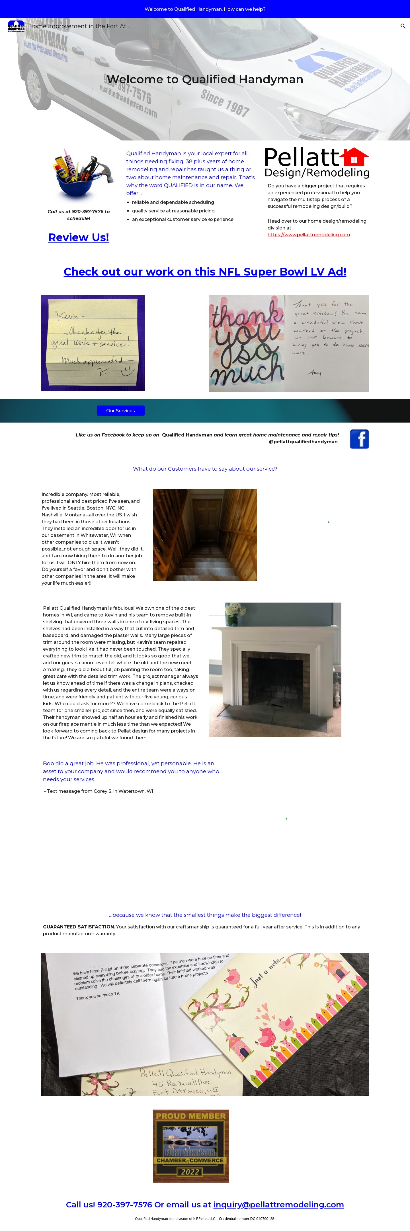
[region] (205, 9)
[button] (403, 26)
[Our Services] (120, 411)
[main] (205, 79)
